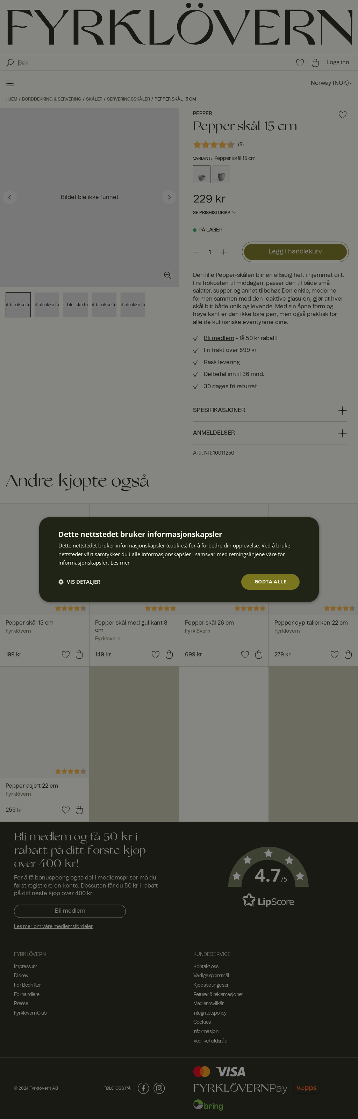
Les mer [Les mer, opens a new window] (120, 562)
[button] (79, 582)
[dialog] (179, 559)
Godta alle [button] (270, 581)
